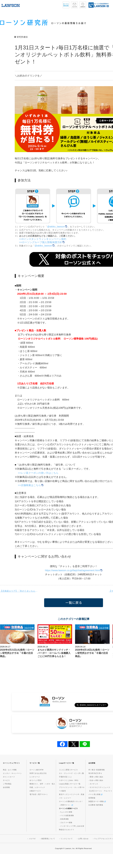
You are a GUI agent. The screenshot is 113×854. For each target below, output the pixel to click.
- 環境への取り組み (95, 777)
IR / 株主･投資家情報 (96, 770)
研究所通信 (22, 37)
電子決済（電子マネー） (39, 794)
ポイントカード (9, 777)
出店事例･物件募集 (95, 805)
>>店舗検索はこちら (30, 485)
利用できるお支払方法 (38, 773)
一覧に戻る (73, 602)
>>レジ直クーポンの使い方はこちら (38, 473)
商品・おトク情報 (10, 770)
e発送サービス (35, 791)
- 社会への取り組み (95, 780)
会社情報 (6, 787)
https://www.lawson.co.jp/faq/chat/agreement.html (74, 570)
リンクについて (67, 838)
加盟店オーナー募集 (97, 801)
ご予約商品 (7, 784)
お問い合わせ (83, 838)
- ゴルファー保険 (65, 822)
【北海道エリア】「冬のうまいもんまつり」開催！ (19, 591)
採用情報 (91, 798)
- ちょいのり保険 (65, 812)
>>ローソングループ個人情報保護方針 (41, 242)
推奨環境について (48, 838)
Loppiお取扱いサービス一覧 (69, 784)
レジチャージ (35, 777)
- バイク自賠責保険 (66, 815)
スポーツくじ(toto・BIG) (68, 780)
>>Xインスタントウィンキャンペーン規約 (42, 239)
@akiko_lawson (57, 226)
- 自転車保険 (64, 819)
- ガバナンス (93, 784)
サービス (6, 780)
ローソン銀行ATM (36, 770)
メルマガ (32, 838)
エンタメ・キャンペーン (12, 773)
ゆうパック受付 (35, 780)
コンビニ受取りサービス (68, 770)
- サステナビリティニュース (99, 787)
